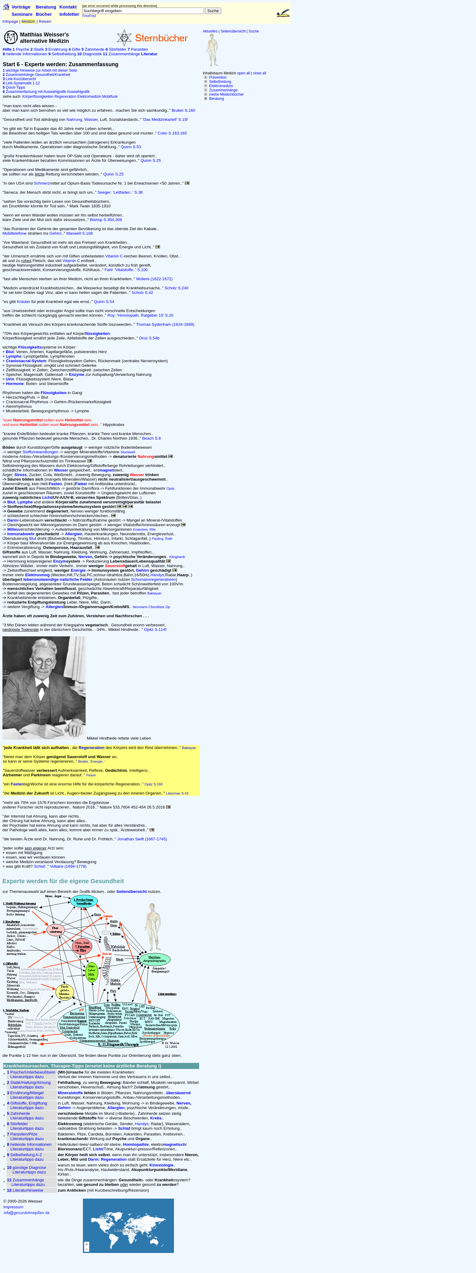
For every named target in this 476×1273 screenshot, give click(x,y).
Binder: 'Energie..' (91, 761)
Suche (254, 31)
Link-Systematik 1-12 (21, 83)
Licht (47, 497)
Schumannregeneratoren (153, 579)
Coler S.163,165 (172, 133)
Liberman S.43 (177, 793)
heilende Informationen (25, 54)
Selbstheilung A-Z (24, 1154)
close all (259, 73)
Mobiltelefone (14, 233)
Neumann (140, 607)
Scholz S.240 (177, 288)
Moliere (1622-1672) (154, 279)
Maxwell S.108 (79, 233)
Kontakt (68, 6)
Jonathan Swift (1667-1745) (142, 839)
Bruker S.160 (183, 110)
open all (243, 73)
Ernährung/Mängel (25, 1093)
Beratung (46, 6)
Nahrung (74, 119)
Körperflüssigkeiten (37, 96)
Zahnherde (92, 49)
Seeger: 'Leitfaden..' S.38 (120, 192)
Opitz (171, 488)
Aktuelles (210, 31)
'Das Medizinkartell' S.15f (165, 119)
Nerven (85, 556)
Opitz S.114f (155, 629)
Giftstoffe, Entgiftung (27, 1103)
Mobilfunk (110, 96)
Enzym (59, 561)
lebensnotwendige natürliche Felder (57, 579)
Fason (91, 775)
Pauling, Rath (162, 538)
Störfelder (116, 49)
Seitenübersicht (233, 31)
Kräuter (23, 301)
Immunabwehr (21, 534)
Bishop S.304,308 (106, 219)
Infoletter (69, 14)
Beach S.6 (151, 438)
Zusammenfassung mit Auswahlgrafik (34, 92)
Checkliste (156, 607)
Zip (167, 607)
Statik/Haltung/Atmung (29, 1082)
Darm (12, 520)
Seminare (22, 14)
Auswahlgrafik (78, 92)
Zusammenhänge (223, 90)
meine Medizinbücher (226, 94)
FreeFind (89, 16)
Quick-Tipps (14, 87)
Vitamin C (114, 256)
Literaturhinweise (25, 1190)
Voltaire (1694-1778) (68, 866)
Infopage (10, 21)
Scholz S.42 (142, 292)
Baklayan (154, 593)
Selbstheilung (220, 82)
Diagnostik (89, 54)
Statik (37, 49)
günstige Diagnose (26, 1167)
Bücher (44, 14)
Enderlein (140, 529)
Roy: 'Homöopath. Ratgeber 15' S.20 (140, 315)
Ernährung (56, 49)
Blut (32, 538)
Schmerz (42, 183)
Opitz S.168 (153, 784)
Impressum (13, 1207)
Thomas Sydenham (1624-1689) (165, 324)
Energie (78, 570)
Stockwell (128, 452)
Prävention (217, 77)
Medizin (29, 21)
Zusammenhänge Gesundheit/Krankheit (36, 75)
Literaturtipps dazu (27, 1076)
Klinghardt (177, 557)
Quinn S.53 (131, 147)
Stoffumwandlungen (40, 452)
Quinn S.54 (104, 301)
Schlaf (39, 866)
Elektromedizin (221, 86)
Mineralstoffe (70, 1093)
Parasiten (137, 49)
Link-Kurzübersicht (19, 79)
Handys (157, 575)
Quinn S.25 (151, 160)
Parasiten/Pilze (22, 1134)
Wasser (91, 119)
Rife (153, 529)
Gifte (74, 49)
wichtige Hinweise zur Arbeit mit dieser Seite (40, 70)
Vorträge (21, 6)
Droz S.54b (149, 338)
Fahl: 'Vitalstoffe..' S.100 (126, 269)
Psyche (21, 49)
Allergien (54, 606)
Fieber (81, 484)
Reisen (45, 21)
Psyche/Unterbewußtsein (31, 1072)
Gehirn (55, 233)
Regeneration (65, 96)
